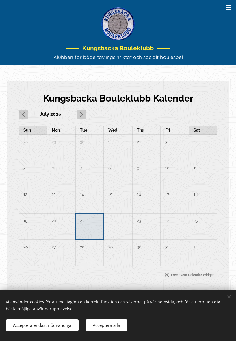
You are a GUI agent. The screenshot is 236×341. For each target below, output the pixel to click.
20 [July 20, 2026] (54, 220)
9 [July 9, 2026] (138, 168)
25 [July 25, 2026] (196, 220)
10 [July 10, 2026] (167, 168)
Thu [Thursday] (140, 130)
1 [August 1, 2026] (194, 247)
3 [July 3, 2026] (166, 142)
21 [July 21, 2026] (82, 220)
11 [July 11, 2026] (195, 168)
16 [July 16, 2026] (139, 194)
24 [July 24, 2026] (167, 220)
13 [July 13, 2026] (53, 194)
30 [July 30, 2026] (139, 247)
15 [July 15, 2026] (110, 194)
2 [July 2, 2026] (138, 142)
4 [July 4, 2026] (195, 142)
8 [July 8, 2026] (109, 168)
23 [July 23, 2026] (139, 220)
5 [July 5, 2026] (24, 168)
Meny (228, 7)
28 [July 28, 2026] (82, 247)
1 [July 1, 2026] (109, 142)
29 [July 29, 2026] (110, 247)
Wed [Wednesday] (112, 130)
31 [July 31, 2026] (167, 247)
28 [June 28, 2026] (25, 142)
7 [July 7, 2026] (81, 168)
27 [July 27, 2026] (54, 247)
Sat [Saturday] (197, 130)
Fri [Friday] (167, 130)
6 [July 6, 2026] (53, 168)
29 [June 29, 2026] (54, 142)
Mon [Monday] (56, 130)
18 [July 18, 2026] (196, 194)
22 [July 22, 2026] (110, 220)
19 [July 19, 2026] (25, 220)
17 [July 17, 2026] (167, 194)
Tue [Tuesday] (83, 130)
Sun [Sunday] (27, 130)
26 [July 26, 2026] (25, 247)
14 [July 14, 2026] (82, 194)
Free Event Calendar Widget (189, 275)
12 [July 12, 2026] (25, 194)
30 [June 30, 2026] (82, 142)
